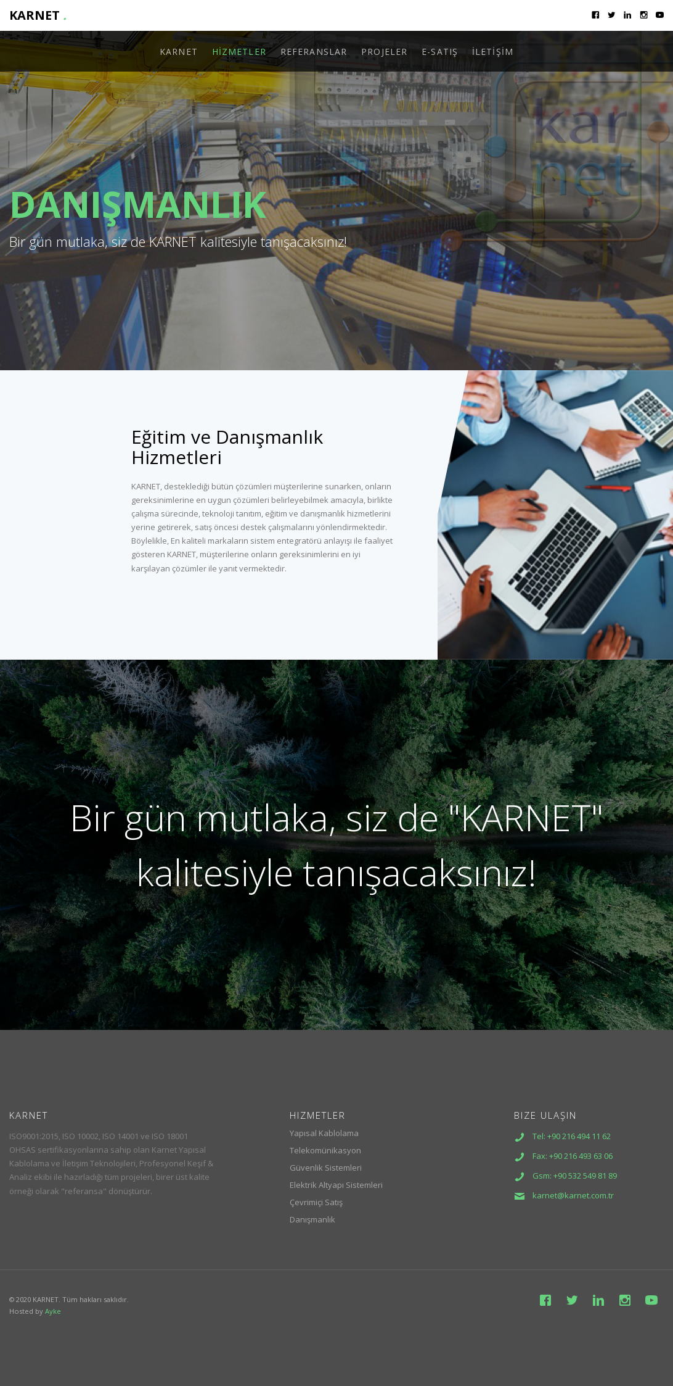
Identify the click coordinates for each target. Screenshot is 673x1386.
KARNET (38, 15)
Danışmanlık (312, 1219)
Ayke (53, 1311)
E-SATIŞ (440, 51)
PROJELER (384, 51)
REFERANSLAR (313, 51)
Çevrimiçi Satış (316, 1202)
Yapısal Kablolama (324, 1133)
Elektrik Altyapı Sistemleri (336, 1184)
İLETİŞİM (492, 51)
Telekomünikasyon (325, 1150)
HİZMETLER (239, 51)
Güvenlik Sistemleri (326, 1167)
